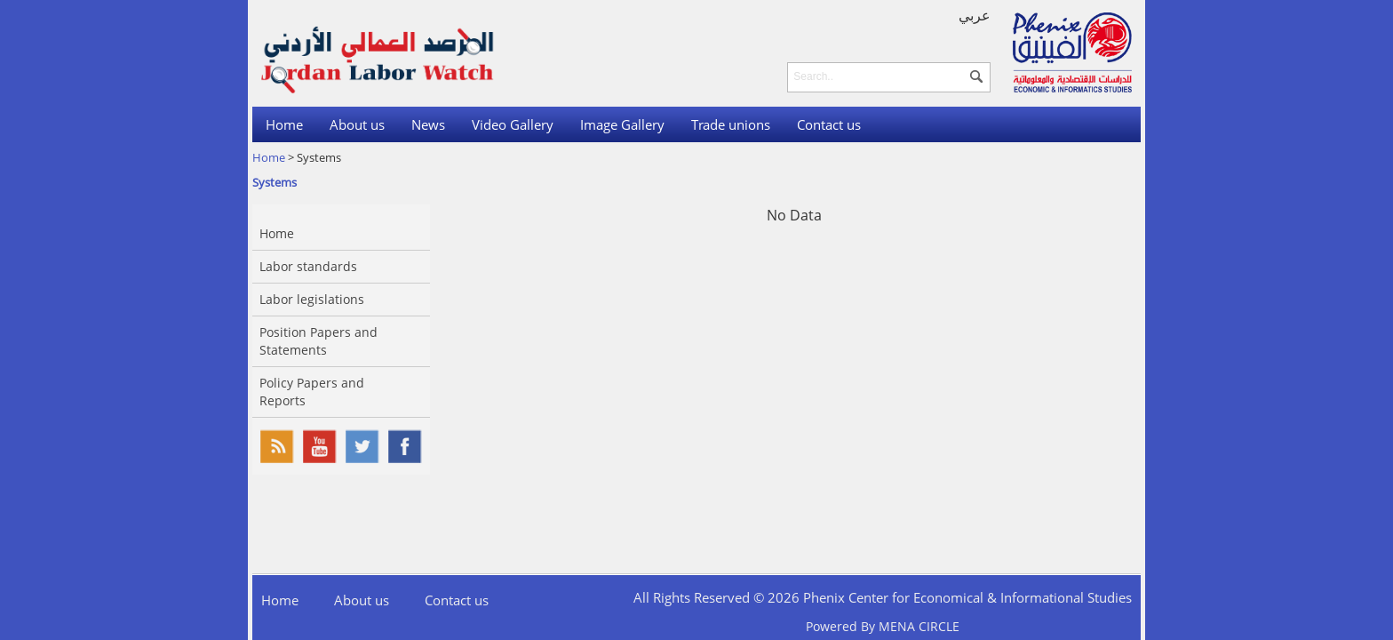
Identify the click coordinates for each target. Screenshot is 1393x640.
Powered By (882, 626)
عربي (975, 15)
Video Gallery (512, 124)
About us (357, 124)
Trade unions (730, 124)
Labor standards (308, 266)
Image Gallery (622, 124)
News (428, 124)
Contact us (829, 124)
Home (284, 124)
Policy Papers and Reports (311, 391)
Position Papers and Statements (318, 341)
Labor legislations (311, 299)
